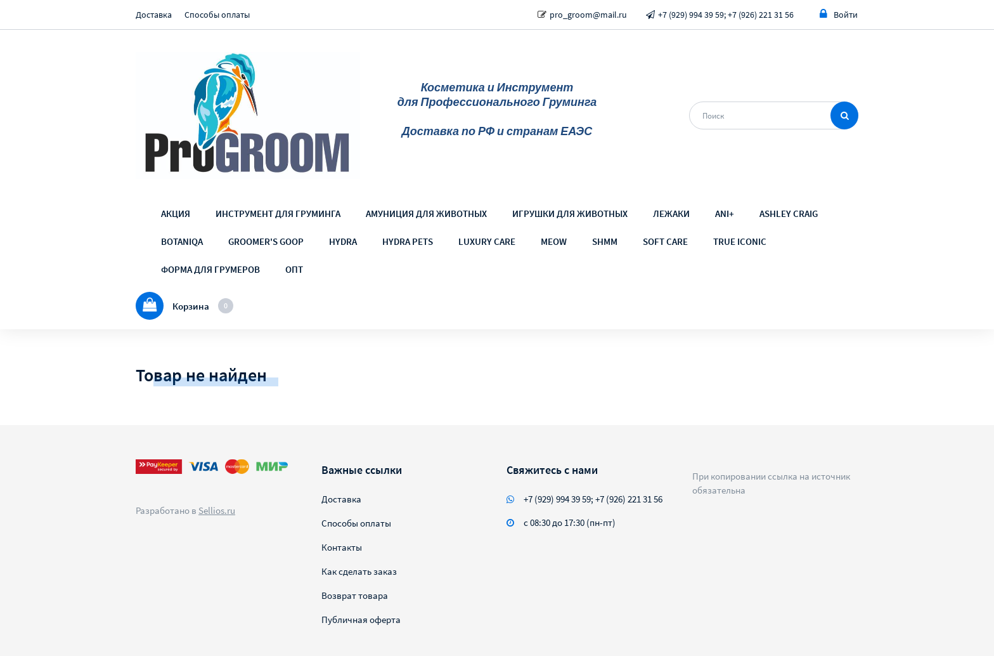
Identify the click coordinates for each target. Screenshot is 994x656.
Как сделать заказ (359, 571)
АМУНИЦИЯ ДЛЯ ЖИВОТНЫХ (426, 213)
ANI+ (724, 213)
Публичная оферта (361, 619)
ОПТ (294, 269)
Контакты (341, 547)
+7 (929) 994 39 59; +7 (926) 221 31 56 (726, 14)
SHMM (604, 241)
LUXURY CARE (486, 241)
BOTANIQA (182, 241)
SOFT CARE (665, 241)
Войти (839, 14)
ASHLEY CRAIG (788, 213)
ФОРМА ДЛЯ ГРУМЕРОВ (210, 269)
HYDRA (343, 241)
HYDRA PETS (407, 241)
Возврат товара (354, 595)
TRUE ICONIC (739, 241)
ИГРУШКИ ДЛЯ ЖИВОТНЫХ (570, 213)
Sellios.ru (216, 510)
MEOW (554, 241)
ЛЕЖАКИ (671, 213)
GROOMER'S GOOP (266, 241)
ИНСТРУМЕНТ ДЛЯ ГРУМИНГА (278, 213)
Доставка (154, 14)
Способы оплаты (217, 14)
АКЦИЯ (175, 213)
